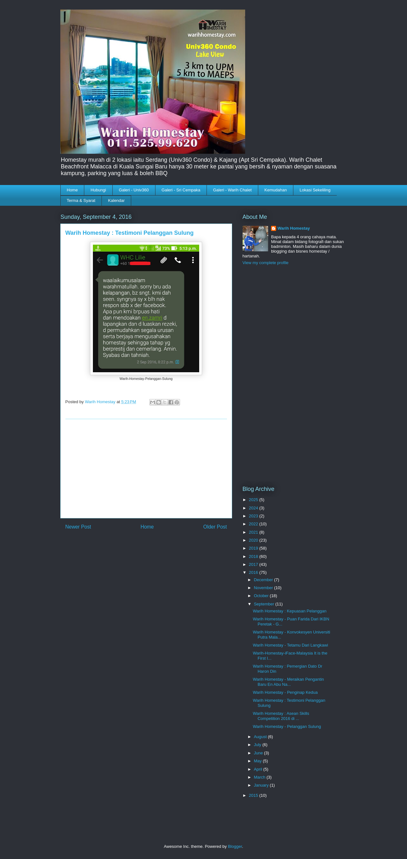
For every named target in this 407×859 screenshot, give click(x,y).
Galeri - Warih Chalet (232, 190)
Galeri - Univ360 (134, 190)
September (264, 604)
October (262, 595)
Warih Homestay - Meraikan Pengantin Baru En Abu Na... (288, 682)
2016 (254, 572)
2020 (254, 540)
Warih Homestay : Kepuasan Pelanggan (290, 611)
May (258, 761)
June (259, 753)
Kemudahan (275, 190)
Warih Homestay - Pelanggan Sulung (287, 726)
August (261, 736)
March (260, 777)
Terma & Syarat (81, 200)
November (264, 587)
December (264, 579)
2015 (254, 795)
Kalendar (116, 200)
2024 (254, 508)
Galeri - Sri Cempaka (181, 190)
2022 (254, 524)
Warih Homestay (293, 228)
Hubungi (98, 190)
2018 (254, 556)
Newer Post (78, 526)
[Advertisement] (146, 468)
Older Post (215, 526)
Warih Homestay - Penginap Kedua (285, 692)
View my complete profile (266, 262)
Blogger (235, 846)
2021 (254, 532)
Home (72, 190)
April (258, 769)
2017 (254, 564)
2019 (254, 548)
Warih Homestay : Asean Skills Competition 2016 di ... (281, 716)
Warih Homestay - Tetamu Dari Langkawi (290, 645)
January (262, 785)
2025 (254, 499)
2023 (254, 516)
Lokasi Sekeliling (314, 190)
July (258, 744)
